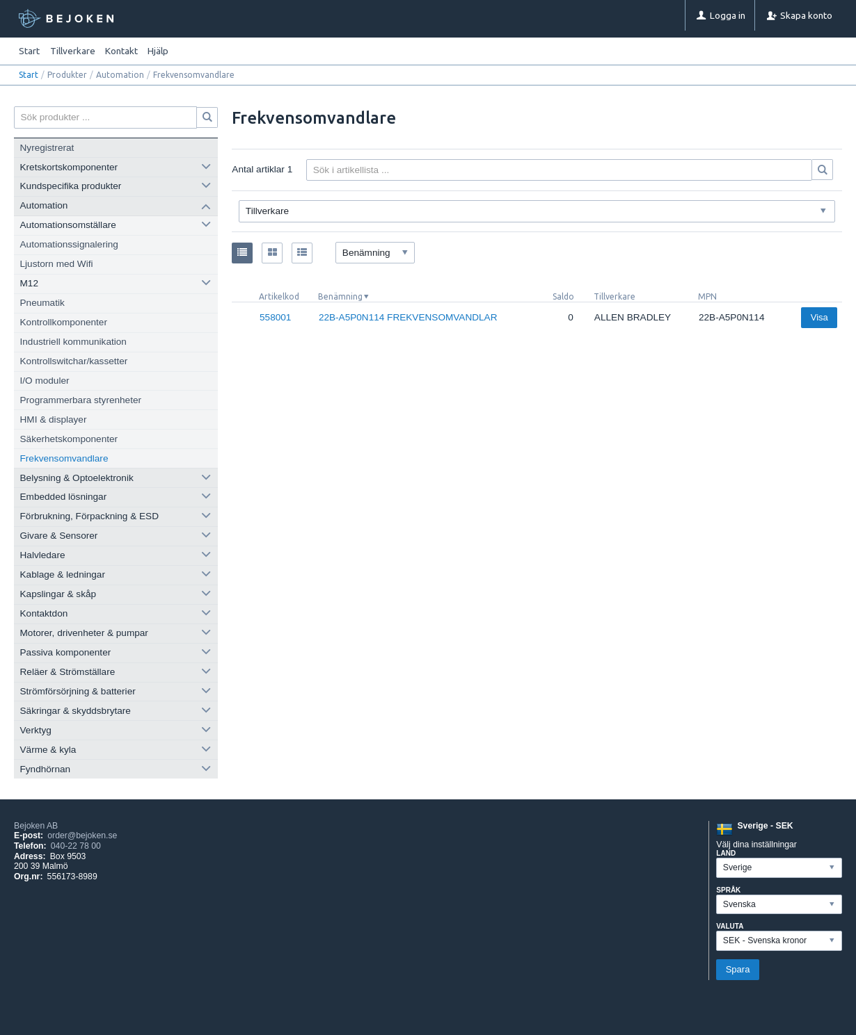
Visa (819, 317)
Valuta (729, 926)
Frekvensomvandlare (64, 458)
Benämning (340, 296)
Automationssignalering (69, 244)
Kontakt (121, 50)
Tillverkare (614, 296)
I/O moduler (45, 380)
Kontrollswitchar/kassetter (74, 361)
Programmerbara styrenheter (81, 400)
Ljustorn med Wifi (56, 264)
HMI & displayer (53, 419)
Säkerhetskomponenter (69, 439)
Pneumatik (42, 303)
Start (29, 50)
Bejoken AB (36, 826)
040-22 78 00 (76, 846)
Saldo (563, 296)
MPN (707, 296)
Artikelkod (279, 296)
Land (726, 853)
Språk (728, 890)
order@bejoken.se (82, 835)
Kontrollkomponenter (63, 322)
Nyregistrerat (47, 147)
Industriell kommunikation (73, 341)
